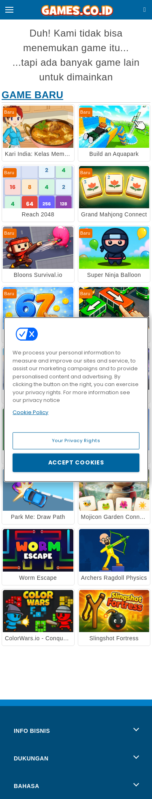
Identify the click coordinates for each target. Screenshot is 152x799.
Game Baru (32, 94)
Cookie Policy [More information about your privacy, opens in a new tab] (30, 412)
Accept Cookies (76, 462)
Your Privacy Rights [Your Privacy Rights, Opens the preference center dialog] (76, 440)
